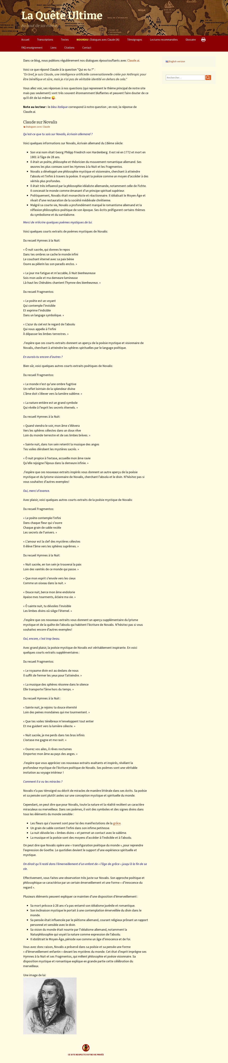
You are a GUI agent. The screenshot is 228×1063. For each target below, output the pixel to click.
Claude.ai (133, 60)
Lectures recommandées (164, 39)
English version (175, 61)
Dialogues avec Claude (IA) (98, 39)
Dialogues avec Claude (38, 126)
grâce (117, 823)
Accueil (25, 39)
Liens (53, 47)
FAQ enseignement (32, 47)
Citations (69, 47)
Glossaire (191, 39)
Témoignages (134, 39)
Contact (86, 47)
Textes (65, 39)
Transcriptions (45, 39)
